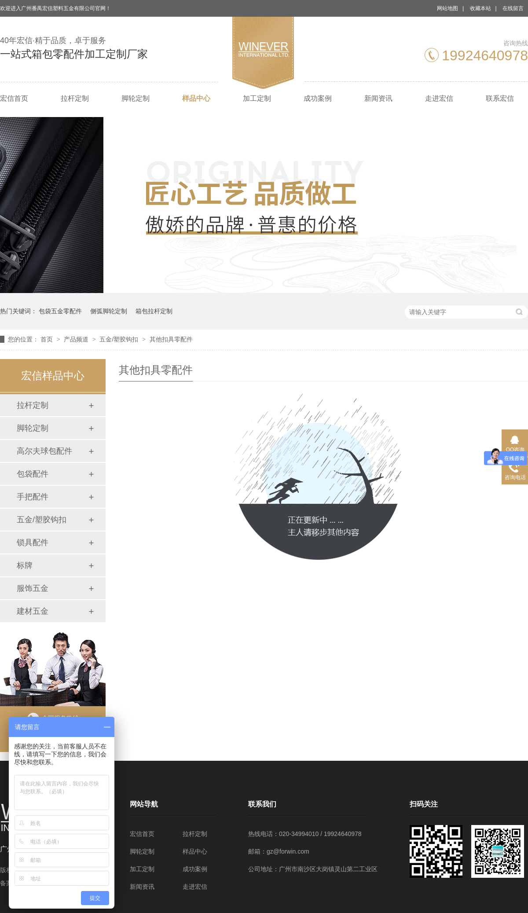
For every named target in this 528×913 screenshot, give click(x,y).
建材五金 (32, 611)
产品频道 (77, 339)
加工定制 (257, 98)
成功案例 (318, 98)
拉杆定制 (75, 98)
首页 (47, 339)
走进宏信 (439, 98)
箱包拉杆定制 (154, 311)
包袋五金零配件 (60, 311)
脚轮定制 (135, 98)
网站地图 (447, 8)
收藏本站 (480, 8)
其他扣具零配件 (171, 339)
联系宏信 (500, 98)
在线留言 (513, 8)
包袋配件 (32, 473)
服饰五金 (32, 588)
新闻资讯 (378, 98)
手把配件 (32, 496)
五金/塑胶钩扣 (119, 339)
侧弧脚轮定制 (108, 311)
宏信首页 (14, 98)
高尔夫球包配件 (44, 451)
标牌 (25, 565)
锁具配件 (32, 542)
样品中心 (196, 98)
